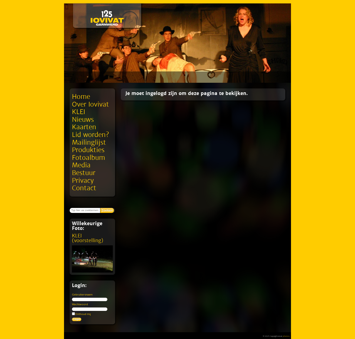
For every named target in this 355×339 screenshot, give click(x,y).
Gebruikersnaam (82, 294)
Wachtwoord (80, 304)
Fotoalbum (88, 158)
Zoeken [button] (107, 210)
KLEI (78, 112)
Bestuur (83, 173)
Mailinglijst (89, 142)
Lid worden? (90, 135)
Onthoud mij (81, 314)
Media (81, 165)
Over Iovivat (90, 104)
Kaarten (84, 127)
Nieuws (83, 120)
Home (81, 97)
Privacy (83, 181)
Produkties (88, 150)
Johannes (286, 336)
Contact (84, 188)
